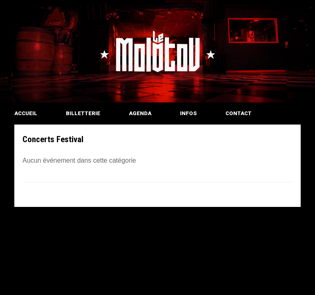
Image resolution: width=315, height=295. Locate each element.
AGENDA (140, 113)
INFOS (188, 113)
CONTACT (238, 113)
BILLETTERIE (83, 113)
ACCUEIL (25, 113)
